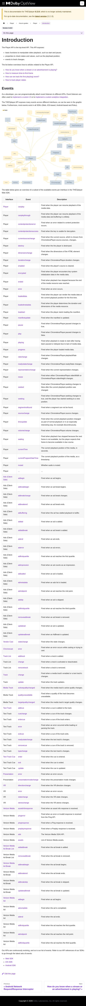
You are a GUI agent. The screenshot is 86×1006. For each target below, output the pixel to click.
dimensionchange (25, 253)
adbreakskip (23, 882)
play (19, 334)
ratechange (22, 357)
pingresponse (23, 823)
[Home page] (4, 23)
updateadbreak (24, 634)
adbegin (21, 478)
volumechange (24, 430)
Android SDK (10, 965)
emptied (21, 266)
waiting (21, 439)
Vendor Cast (8, 642)
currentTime (23, 449)
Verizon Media (9, 808)
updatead (22, 626)
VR (4, 785)
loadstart (21, 312)
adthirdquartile (23, 608)
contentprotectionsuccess (28, 231)
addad (20, 522)
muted (20, 465)
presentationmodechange (28, 780)
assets (20, 840)
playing (21, 342)
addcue (21, 708)
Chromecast (8, 649)
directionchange (24, 785)
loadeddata (22, 296)
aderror (21, 548)
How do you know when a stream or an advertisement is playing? (31, 70)
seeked (21, 387)
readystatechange (25, 364)
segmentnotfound (25, 407)
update (21, 682)
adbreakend (23, 504)
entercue (21, 719)
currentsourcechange (26, 238)
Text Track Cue (9, 757)
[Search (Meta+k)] (82, 3)
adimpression (23, 565)
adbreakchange (24, 496)
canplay (21, 207)
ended (20, 282)
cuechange (22, 714)
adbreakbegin (23, 487)
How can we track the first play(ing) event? (22, 77)
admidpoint (22, 591)
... (19, 471)
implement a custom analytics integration (51, 97)
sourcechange (23, 413)
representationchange (26, 370)
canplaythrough (24, 215)
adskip (20, 600)
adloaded (22, 574)
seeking (21, 399)
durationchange (24, 260)
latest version (41, 16)
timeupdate (22, 422)
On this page (8, 33)
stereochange (23, 803)
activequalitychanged (26, 688)
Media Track (8, 688)
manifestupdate (24, 318)
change (21, 662)
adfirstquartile (23, 556)
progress (21, 350)
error (20, 289)
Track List (7, 656)
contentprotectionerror (27, 224)
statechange (23, 642)
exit (19, 763)
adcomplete (22, 908)
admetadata (23, 582)
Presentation (8, 774)
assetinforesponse (25, 808)
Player (5, 207)
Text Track (7, 708)
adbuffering (22, 513)
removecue (22, 745)
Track (5, 675)
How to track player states (15, 80)
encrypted (22, 273)
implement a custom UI (22, 97)
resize (20, 377)
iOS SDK (9, 962)
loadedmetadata (24, 305)
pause (20, 325)
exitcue (21, 734)
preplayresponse (24, 829)
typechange (22, 751)
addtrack (21, 656)
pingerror (21, 816)
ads (19, 834)
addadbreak (23, 530)
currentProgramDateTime (28, 458)
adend (20, 539)
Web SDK (9, 959)
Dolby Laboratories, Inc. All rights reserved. (50, 1001)
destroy (21, 246)
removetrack (23, 668)
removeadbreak (24, 617)
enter (20, 757)
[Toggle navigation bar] (3, 3)
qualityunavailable (25, 695)
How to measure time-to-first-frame (19, 73)
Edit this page (8, 974)
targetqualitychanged (26, 702)
